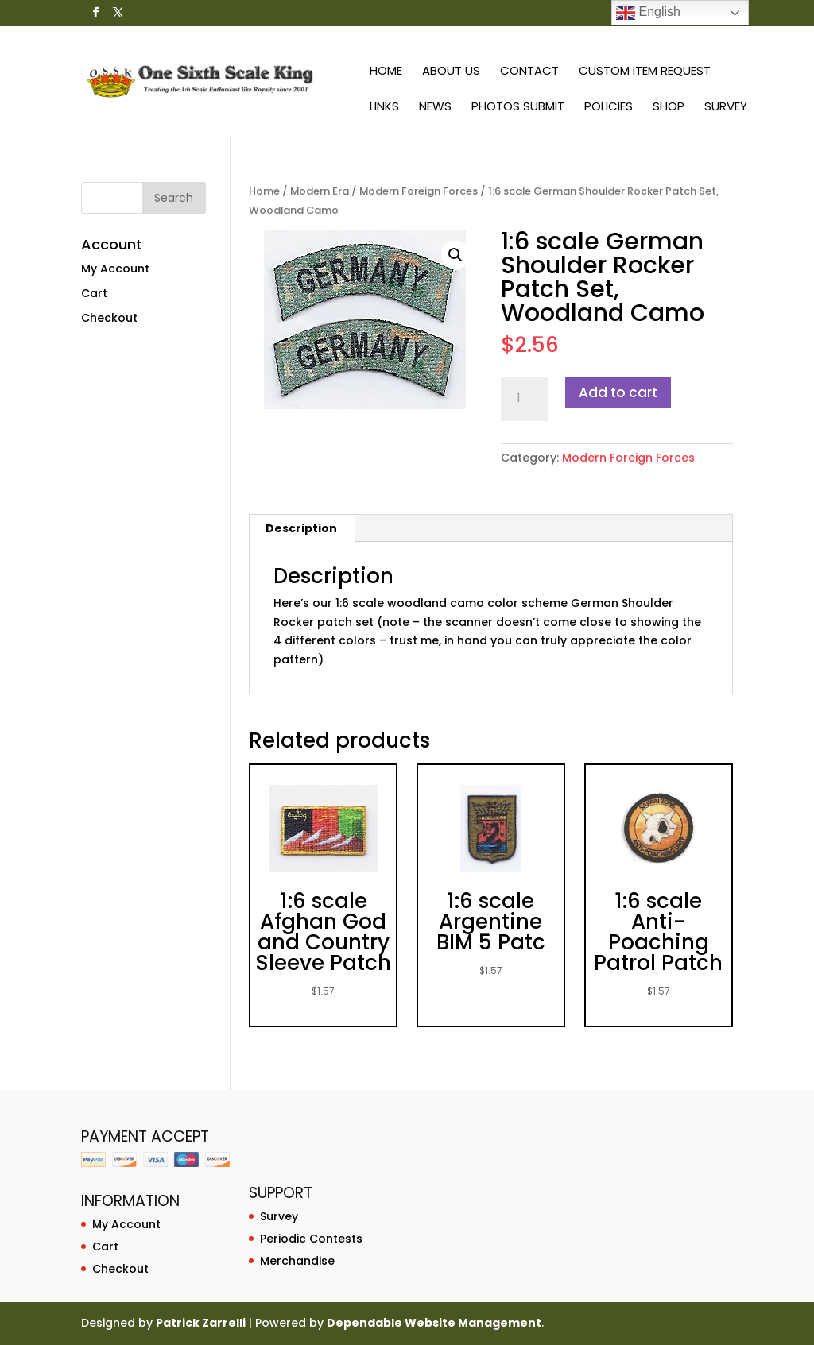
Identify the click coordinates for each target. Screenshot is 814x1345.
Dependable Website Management (434, 1323)
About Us (451, 72)
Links (384, 107)
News (435, 107)
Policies (608, 107)
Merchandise (297, 1261)
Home (386, 72)
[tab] (301, 528)
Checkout (109, 318)
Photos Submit (517, 107)
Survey (725, 107)
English (648, 12)
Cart (94, 293)
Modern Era (319, 191)
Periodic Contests (311, 1238)
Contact (529, 72)
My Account (115, 268)
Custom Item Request (645, 72)
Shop (668, 107)
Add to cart (618, 392)
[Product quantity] (524, 399)
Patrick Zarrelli (201, 1323)
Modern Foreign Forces (418, 191)
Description (301, 528)
